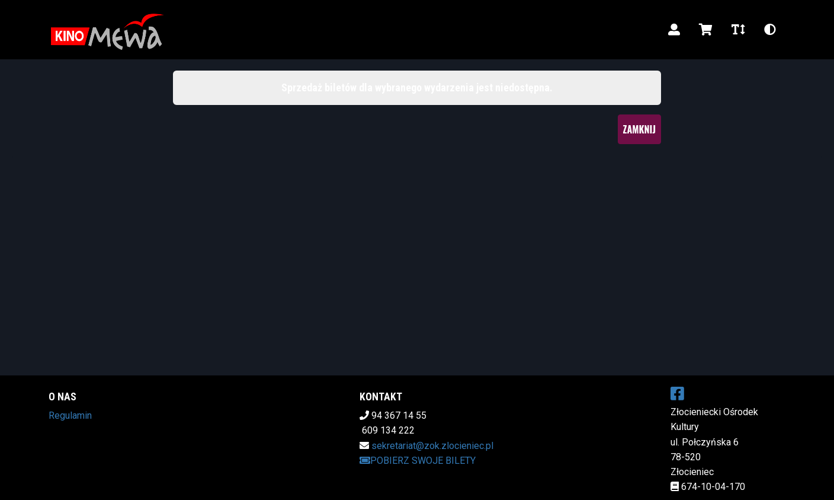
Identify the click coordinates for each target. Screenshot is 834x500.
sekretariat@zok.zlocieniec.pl (432, 445)
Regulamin (70, 415)
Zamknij (639, 129)
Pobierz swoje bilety (418, 460)
